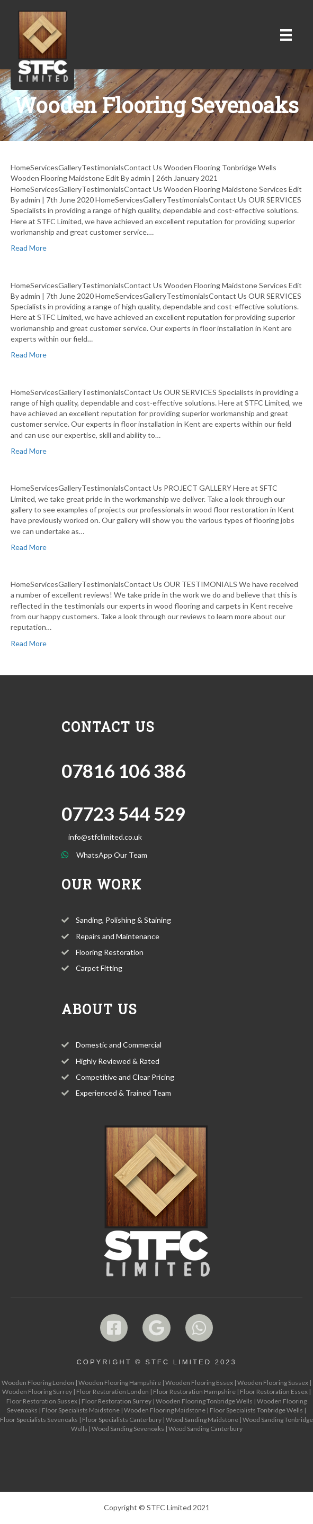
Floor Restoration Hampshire (194, 1392)
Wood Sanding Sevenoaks (128, 1429)
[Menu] (286, 34)
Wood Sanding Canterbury (205, 1429)
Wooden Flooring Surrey (37, 1392)
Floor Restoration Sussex (41, 1401)
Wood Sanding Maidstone (202, 1420)
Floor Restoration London (112, 1392)
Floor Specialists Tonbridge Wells (256, 1410)
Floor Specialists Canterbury (122, 1420)
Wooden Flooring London (38, 1383)
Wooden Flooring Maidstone (164, 1410)
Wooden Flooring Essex (199, 1383)
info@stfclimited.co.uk (105, 836)
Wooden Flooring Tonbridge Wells (204, 1401)
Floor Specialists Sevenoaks (39, 1420)
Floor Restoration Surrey (116, 1401)
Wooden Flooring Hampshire (119, 1383)
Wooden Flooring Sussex (272, 1383)
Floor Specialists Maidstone (81, 1410)
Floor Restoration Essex (274, 1392)
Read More (29, 247)
